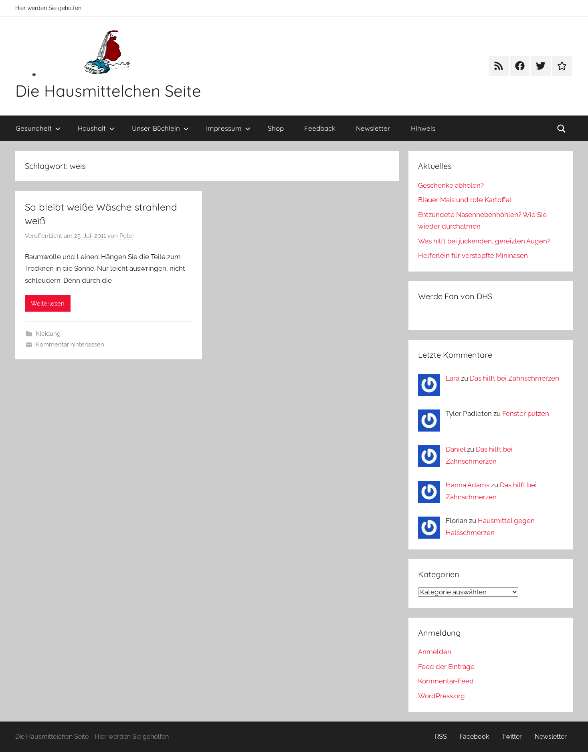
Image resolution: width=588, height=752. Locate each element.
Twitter (512, 736)
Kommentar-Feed (446, 681)
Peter (126, 235)
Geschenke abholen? (451, 185)
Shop (276, 128)
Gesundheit (38, 128)
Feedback (319, 128)
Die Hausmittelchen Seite (108, 91)
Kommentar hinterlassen (70, 344)
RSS (441, 736)
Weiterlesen (48, 303)
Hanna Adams (467, 485)
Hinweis (423, 128)
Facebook (474, 736)
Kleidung (48, 333)
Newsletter (373, 128)
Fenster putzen (525, 413)
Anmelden (434, 652)
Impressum (228, 128)
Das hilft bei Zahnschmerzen (514, 378)
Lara (452, 378)
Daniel (455, 449)
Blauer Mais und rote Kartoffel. (465, 200)
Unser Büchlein (160, 128)
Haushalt (96, 128)
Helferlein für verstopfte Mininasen (473, 255)
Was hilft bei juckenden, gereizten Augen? (484, 241)
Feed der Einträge (446, 667)
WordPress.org (441, 696)
